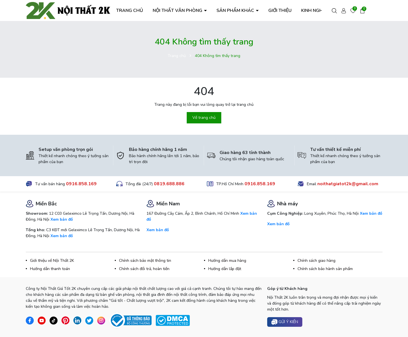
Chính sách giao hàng (316, 260)
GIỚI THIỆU (280, 10)
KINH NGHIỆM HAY (321, 10)
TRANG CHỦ (129, 10)
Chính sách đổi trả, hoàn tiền (144, 268)
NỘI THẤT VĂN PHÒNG (178, 10)
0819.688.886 (169, 184)
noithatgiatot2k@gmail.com (347, 184)
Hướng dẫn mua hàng (227, 260)
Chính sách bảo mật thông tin (145, 260)
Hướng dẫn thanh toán (50, 268)
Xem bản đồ (61, 219)
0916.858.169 (81, 184)
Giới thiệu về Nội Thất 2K (52, 260)
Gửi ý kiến (284, 322)
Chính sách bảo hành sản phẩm (325, 268)
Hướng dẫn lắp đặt (224, 268)
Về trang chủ (204, 117)
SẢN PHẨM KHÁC (235, 10)
